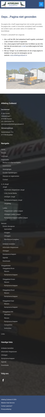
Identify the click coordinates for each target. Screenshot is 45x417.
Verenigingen (7, 169)
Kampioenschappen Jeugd (13, 200)
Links (3, 334)
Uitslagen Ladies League (12, 214)
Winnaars (7, 315)
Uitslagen (6, 251)
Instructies (7, 328)
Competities (8, 325)
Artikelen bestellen (9, 244)
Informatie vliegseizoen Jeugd (14, 190)
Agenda (5, 258)
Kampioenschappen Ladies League (16, 218)
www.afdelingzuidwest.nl (14, 55)
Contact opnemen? (6, 406)
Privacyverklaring (6, 409)
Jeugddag (7, 203)
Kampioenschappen (9, 254)
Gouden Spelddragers (10, 173)
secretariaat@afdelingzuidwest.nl (12, 124)
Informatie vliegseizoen (10, 247)
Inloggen (7, 232)
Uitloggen (7, 236)
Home (3, 149)
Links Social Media (10, 193)
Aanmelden (8, 229)
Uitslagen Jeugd (9, 197)
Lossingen (4, 156)
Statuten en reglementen (11, 176)
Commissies (7, 166)
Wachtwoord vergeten (11, 239)
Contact (5, 179)
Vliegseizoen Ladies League (13, 211)
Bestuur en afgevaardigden (12, 162)
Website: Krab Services (8, 403)
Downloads (6, 261)
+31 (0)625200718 (7, 121)
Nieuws (3, 153)
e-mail (19, 46)
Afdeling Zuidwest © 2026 (8, 399)
